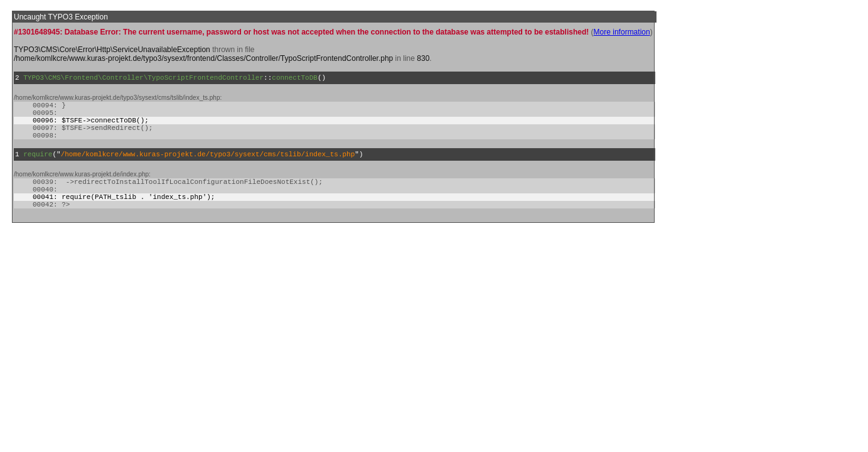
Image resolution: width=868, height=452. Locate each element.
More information (622, 32)
